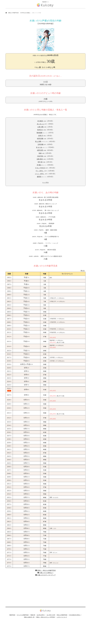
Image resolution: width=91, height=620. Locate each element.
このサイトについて (62, 617)
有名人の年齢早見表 (62, 615)
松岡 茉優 (40, 138)
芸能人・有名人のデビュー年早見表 (45, 617)
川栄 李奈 (40, 156)
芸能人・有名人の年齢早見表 (46, 570)
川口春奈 (40, 121)
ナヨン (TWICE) (40, 168)
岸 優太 (39, 165)
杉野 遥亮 (40, 150)
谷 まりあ (39, 147)
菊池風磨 (39, 132)
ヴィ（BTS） (40, 171)
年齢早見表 (12, 615)
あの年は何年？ (41, 615)
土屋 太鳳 (40, 127)
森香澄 (39, 176)
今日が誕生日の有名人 (75, 615)
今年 (83, 270)
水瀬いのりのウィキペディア (46, 575)
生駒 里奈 (40, 159)
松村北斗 (40, 130)
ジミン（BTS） (40, 173)
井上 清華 (38, 141)
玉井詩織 (40, 144)
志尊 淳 (40, 135)
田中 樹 (40, 162)
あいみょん (40, 124)
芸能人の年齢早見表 (13, 12)
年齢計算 (32, 615)
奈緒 (40, 153)
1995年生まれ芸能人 (25, 12)
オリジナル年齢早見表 (23, 615)
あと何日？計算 (51, 615)
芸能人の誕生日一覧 (29, 617)
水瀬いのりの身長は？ (46, 572)
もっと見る (45, 182)
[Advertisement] (45, 590)
